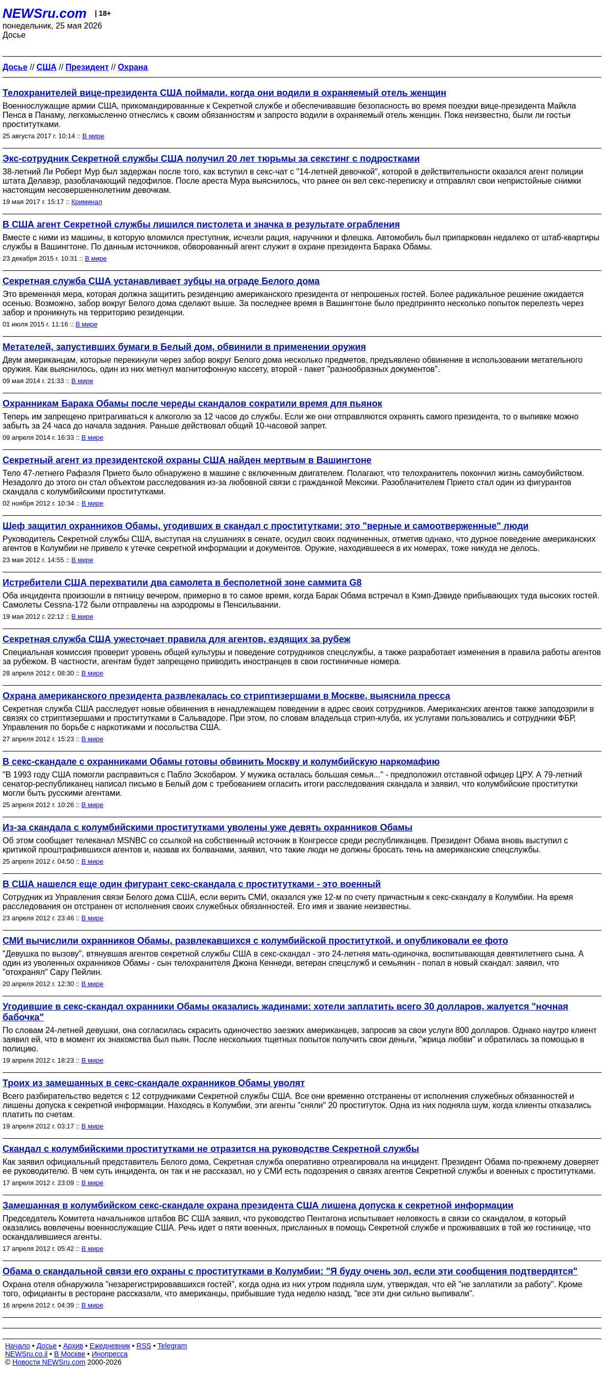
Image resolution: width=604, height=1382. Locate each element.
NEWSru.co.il (26, 1354)
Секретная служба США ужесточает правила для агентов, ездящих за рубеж (176, 639)
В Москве (69, 1354)
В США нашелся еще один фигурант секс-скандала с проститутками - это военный (192, 884)
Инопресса (110, 1354)
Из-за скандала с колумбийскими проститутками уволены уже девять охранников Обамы (208, 827)
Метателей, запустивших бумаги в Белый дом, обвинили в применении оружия (184, 347)
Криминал (86, 202)
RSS (143, 1346)
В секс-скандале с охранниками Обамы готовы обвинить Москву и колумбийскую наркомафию (221, 762)
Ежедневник (110, 1346)
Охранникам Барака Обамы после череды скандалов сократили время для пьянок (192, 403)
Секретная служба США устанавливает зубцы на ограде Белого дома (161, 281)
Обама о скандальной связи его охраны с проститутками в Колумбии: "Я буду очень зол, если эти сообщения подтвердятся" (290, 1271)
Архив (73, 1346)
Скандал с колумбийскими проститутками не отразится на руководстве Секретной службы (211, 1149)
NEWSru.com (45, 13)
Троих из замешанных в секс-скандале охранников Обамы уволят (154, 1083)
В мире (93, 136)
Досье (46, 1346)
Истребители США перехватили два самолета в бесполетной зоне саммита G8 (182, 582)
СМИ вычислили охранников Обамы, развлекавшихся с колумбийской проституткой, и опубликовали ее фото (255, 941)
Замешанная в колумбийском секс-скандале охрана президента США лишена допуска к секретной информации (258, 1205)
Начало (17, 1346)
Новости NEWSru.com (48, 1362)
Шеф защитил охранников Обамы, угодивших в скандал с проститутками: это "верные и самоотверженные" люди (265, 526)
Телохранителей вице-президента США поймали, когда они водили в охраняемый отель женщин (224, 93)
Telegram (172, 1346)
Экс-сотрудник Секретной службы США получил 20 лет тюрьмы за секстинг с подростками (211, 159)
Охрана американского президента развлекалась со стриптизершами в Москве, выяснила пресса (226, 696)
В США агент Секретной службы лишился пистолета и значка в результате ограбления (201, 224)
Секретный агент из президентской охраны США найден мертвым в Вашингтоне (187, 460)
